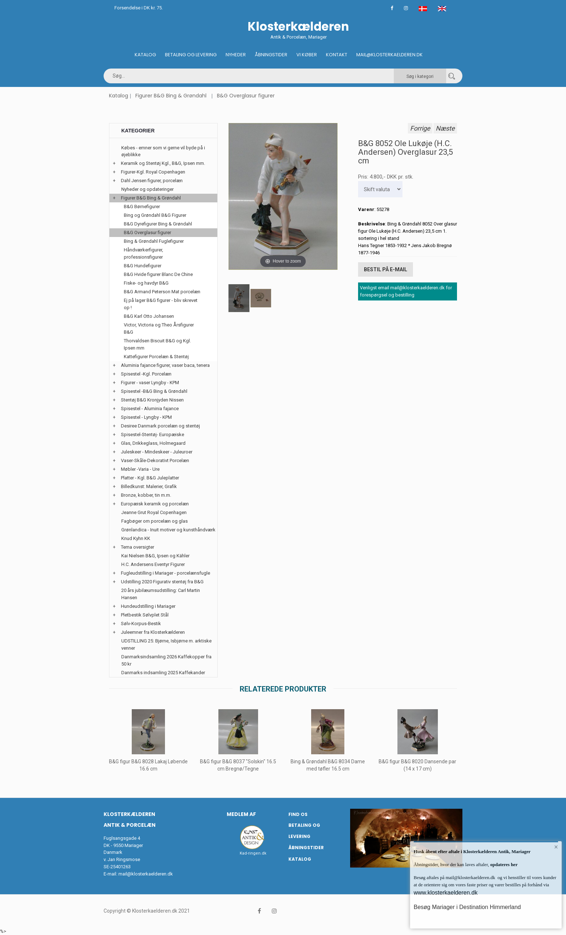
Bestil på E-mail (385, 269)
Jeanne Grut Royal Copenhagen (154, 512)
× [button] (556, 847)
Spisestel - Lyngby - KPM (146, 417)
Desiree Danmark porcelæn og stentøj (160, 426)
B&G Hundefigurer (142, 265)
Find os (298, 814)
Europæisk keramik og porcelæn (155, 503)
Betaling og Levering (191, 54)
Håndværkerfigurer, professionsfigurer (143, 253)
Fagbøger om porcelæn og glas (154, 521)
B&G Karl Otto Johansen (149, 316)
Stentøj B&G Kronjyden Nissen (152, 400)
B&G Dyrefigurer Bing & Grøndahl (158, 224)
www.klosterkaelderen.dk (446, 893)
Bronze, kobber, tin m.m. (146, 495)
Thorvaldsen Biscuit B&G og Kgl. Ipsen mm (157, 344)
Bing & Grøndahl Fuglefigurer (154, 241)
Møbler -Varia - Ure (140, 469)
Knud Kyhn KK (135, 538)
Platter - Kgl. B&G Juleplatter (150, 477)
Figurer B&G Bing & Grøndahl (170, 95)
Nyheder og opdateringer (147, 189)
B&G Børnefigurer (142, 206)
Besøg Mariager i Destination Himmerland (467, 907)
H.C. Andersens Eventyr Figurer (153, 564)
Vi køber (306, 54)
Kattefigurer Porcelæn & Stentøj (156, 356)
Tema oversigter (137, 547)
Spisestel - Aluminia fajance (150, 408)
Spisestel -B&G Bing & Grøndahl (154, 391)
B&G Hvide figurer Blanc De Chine (158, 274)
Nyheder (236, 54)
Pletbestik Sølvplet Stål (145, 615)
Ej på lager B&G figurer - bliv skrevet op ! (160, 304)
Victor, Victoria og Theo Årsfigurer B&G (159, 328)
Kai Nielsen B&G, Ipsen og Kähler (155, 555)
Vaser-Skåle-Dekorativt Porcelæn (155, 460)
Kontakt (336, 54)
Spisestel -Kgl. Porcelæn (146, 374)
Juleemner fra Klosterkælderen (153, 632)
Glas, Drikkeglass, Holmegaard (153, 443)
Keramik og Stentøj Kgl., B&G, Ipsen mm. (163, 163)
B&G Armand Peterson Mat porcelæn (162, 291)
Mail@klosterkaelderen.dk (389, 54)
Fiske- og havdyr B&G (146, 283)
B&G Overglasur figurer (246, 95)
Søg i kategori (420, 76)
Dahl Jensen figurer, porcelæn (152, 180)
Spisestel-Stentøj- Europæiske (152, 434)
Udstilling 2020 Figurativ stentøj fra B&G (162, 581)
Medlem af (241, 814)
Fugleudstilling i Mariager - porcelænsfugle (165, 573)
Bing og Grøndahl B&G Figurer (155, 215)
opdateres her (503, 864)
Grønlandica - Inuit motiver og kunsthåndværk (168, 529)
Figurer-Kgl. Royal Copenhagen (153, 172)
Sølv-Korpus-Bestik (141, 623)
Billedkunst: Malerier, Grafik (149, 486)
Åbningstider (271, 54)
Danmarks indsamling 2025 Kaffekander (163, 672)
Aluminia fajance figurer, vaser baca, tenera (165, 365)
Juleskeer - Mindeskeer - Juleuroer (156, 452)
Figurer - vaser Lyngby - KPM (150, 382)
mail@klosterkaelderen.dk (145, 874)
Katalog (145, 54)
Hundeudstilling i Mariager (148, 606)
